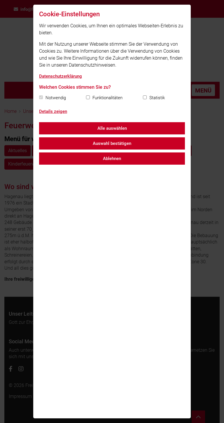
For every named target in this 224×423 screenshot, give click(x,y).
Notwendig (56, 97)
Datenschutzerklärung (60, 76)
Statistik (157, 97)
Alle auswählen (112, 128)
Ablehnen (112, 158)
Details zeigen (53, 111)
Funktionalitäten (107, 97)
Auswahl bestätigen (112, 143)
